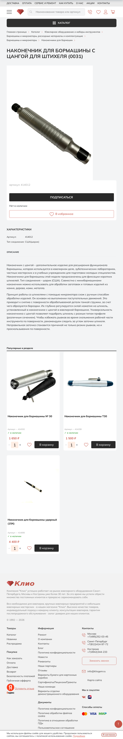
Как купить (66, 3)
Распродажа (14, 643)
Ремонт (42, 634)
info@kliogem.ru (96, 671)
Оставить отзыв (24, 688)
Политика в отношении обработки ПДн (58, 722)
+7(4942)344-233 (97, 651)
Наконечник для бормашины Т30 (85, 416)
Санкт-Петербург (97, 641)
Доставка (13, 3)
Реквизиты (44, 661)
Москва (91, 633)
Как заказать (14, 658)
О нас (79, 3)
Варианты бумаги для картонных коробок (57, 676)
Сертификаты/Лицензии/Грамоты (57, 682)
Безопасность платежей (21, 676)
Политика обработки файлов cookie (55, 714)
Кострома (93, 649)
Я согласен (109, 734)
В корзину (46, 444)
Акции (90, 3)
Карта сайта (94, 680)
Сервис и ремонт (45, 3)
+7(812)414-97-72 (97, 644)
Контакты (103, 3)
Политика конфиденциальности (56, 652)
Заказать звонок (99, 660)
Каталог (61, 22)
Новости (43, 657)
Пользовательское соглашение (56, 727)
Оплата (27, 3)
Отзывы (42, 670)
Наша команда (46, 686)
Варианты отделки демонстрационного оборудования (58, 692)
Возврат (11, 671)
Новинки (12, 639)
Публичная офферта (19, 680)
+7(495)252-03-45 (97, 636)
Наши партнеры (47, 666)
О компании (45, 639)
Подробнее (79, 736)
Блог (41, 648)
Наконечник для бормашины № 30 (30, 416)
